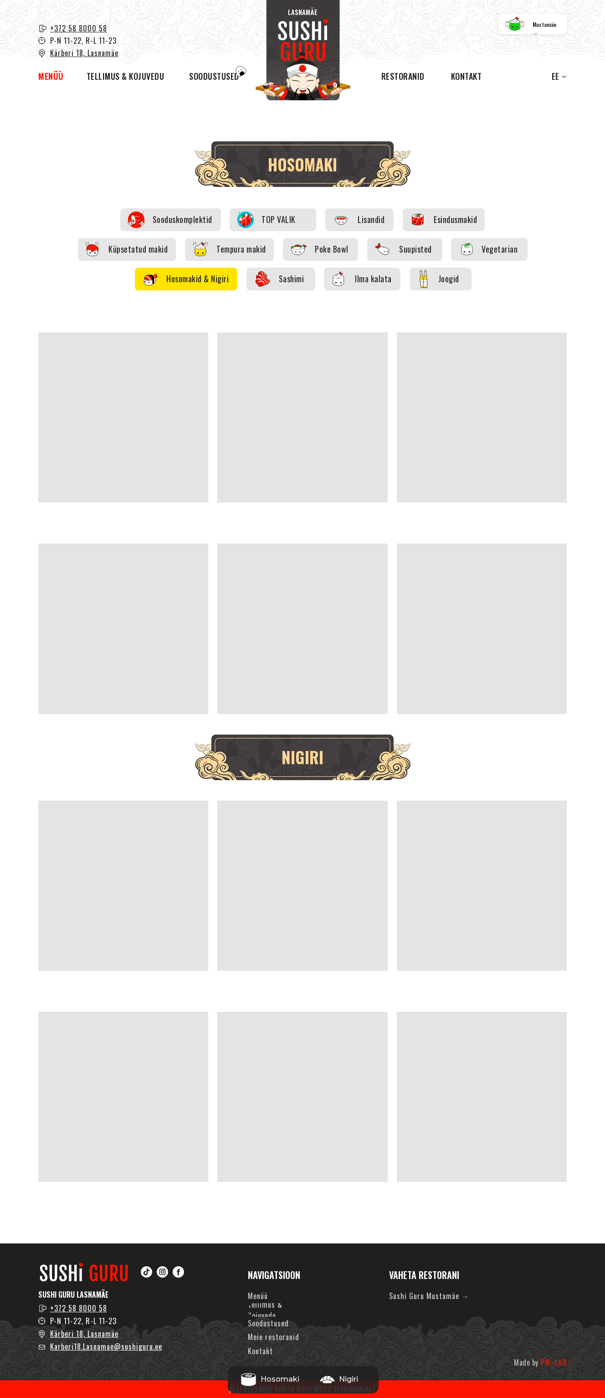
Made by (540, 1362)
